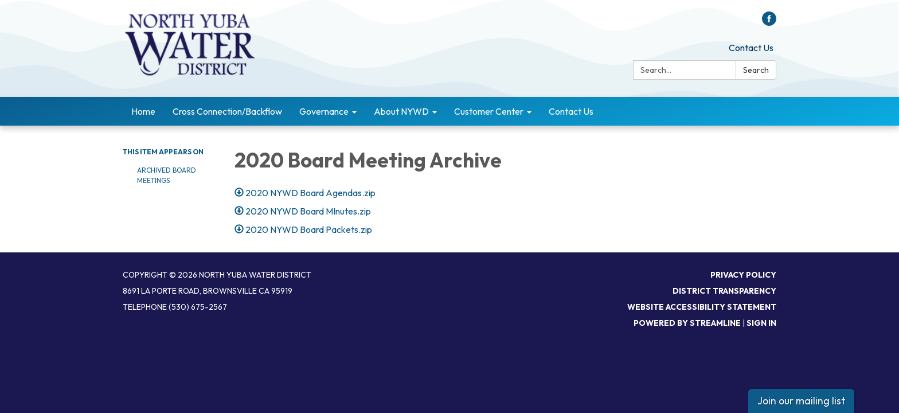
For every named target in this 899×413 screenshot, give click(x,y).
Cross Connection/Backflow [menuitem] (227, 111)
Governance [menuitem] (324, 111)
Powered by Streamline (687, 323)
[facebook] (769, 22)
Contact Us (751, 47)
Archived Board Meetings (166, 175)
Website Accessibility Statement (701, 307)
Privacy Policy (743, 275)
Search (756, 70)
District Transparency (724, 291)
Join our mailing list (801, 400)
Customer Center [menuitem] (488, 111)
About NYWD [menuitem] (401, 111)
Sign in (761, 323)
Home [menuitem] (143, 111)
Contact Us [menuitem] (571, 111)
